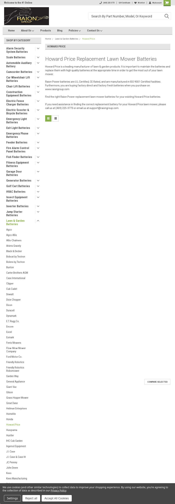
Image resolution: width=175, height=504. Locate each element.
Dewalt (10, 294)
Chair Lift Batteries (18, 86)
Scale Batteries (15, 57)
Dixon (9, 305)
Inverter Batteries (17, 206)
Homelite (11, 413)
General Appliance (15, 381)
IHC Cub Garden (14, 440)
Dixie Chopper (13, 299)
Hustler (10, 435)
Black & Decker (14, 251)
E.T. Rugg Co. (12, 321)
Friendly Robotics (15, 362)
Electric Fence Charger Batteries (17, 102)
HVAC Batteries (15, 191)
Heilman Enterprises (16, 408)
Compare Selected (157, 382)
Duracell (10, 310)
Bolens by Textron (15, 262)
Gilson (9, 392)
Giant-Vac (11, 387)
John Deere (12, 467)
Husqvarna (11, 430)
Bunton (10, 267)
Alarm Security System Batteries (17, 50)
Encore (9, 326)
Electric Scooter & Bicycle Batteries (17, 111)
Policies (75, 30)
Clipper (9, 283)
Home (11, 30)
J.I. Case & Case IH (16, 457)
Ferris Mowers (13, 342)
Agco (9, 229)
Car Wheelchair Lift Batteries (18, 79)
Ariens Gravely (13, 245)
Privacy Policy (58, 490)
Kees (8, 473)
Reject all (31, 498)
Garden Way (12, 376)
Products (45, 30)
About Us (27, 30)
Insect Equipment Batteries (16, 199)
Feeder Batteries (16, 142)
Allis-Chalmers (14, 240)
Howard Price (13, 424)
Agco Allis (11, 235)
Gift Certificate (124, 3)
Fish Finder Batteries (19, 157)
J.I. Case (10, 451)
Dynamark (11, 315)
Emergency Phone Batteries (17, 135)
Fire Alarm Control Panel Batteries (17, 149)
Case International (15, 278)
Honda (9, 419)
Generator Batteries (18, 180)
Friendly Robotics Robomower (15, 369)
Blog (59, 30)
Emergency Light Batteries (16, 120)
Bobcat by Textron (15, 256)
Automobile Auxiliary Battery (19, 64)
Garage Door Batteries (14, 173)
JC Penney (11, 462)
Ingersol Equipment (16, 446)
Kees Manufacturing (16, 478)
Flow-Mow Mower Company (16, 350)
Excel (9, 332)
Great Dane (12, 403)
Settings (12, 498)
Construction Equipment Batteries (18, 93)
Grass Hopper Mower (17, 397)
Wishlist (139, 3)
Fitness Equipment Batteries (17, 164)
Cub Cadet (11, 289)
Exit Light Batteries (18, 128)
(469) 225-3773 (107, 3)
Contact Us (94, 30)
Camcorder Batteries (19, 72)
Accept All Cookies (56, 498)
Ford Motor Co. (14, 356)
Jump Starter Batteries (14, 213)
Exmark (10, 337)
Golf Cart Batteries (18, 186)
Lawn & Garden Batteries (15, 222)
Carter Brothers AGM (17, 272)
